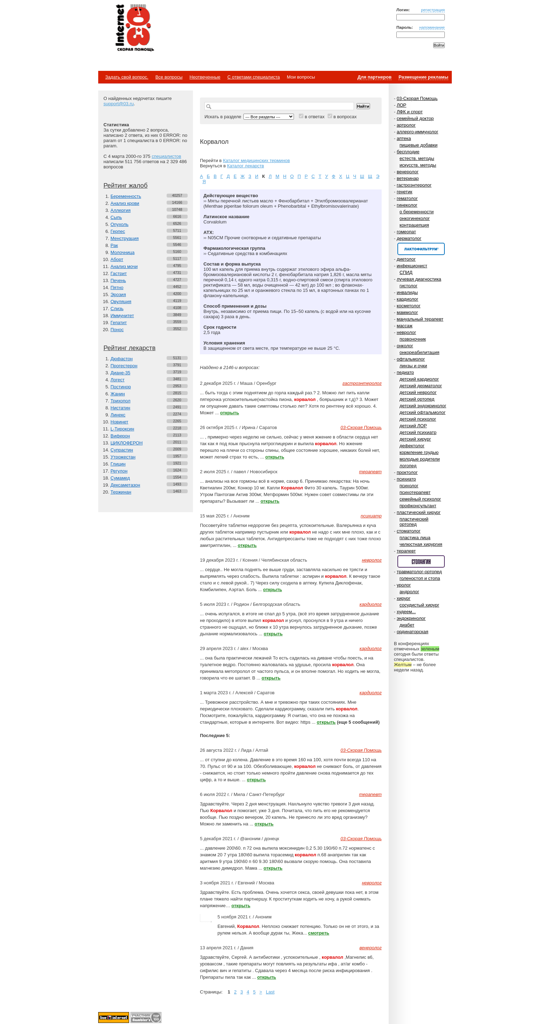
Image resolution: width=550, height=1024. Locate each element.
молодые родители (420, 459)
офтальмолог (411, 359)
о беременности (417, 211)
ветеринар (408, 178)
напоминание (432, 27)
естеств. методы (417, 158)
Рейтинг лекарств (129, 348)
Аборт (116, 259)
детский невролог (418, 392)
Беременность (125, 196)
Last (270, 992)
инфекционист (412, 265)
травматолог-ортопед (419, 571)
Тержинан (120, 492)
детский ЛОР (413, 425)
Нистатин (120, 407)
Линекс (118, 414)
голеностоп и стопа (420, 578)
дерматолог (409, 238)
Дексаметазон (125, 485)
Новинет (119, 421)
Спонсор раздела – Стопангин (421, 561)
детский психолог (418, 419)
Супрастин (121, 450)
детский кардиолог (419, 379)
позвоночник (413, 339)
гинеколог (407, 205)
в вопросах (344, 116)
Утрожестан (122, 457)
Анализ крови (124, 203)
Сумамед (120, 478)
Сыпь (116, 217)
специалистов (166, 156)
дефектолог (412, 445)
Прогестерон (124, 365)
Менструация (124, 238)
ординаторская (412, 631)
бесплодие (408, 151)
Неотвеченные (204, 77)
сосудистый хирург (419, 605)
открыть (229, 412)
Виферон (120, 436)
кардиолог (407, 299)
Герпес (117, 231)
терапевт (406, 551)
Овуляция (120, 301)
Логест (117, 379)
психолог (409, 485)
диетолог (406, 259)
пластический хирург (419, 512)
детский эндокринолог (423, 405)
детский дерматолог (421, 385)
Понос (116, 329)
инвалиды (407, 292)
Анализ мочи (124, 266)
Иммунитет (122, 315)
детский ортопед (417, 399)
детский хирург (415, 439)
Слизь (116, 308)
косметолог (409, 305)
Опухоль (119, 224)
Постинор (120, 386)
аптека (404, 138)
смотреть (318, 933)
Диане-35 (120, 372)
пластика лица (415, 537)
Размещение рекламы (423, 77)
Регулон (118, 471)
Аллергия (120, 210)
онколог (405, 345)
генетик (404, 191)
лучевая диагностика (419, 279)
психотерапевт (415, 492)
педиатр (405, 372)
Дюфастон (121, 358)
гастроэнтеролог (414, 185)
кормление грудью (419, 452)
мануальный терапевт (420, 319)
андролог (409, 591)
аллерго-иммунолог (417, 131)
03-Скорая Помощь (417, 98)
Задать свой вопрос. (126, 77)
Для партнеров (374, 77)
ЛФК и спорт (410, 111)
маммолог (407, 312)
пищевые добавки (418, 145)
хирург (403, 598)
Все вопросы (168, 77)
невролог (406, 332)
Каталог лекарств (245, 165)
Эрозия (118, 294)
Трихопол (120, 400)
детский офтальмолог (422, 412)
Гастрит (118, 273)
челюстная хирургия (421, 544)
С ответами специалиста (253, 77)
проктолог (407, 472)
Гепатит (118, 322)
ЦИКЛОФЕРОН (126, 443)
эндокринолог (411, 618)
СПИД (406, 272)
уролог (404, 585)
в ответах (315, 116)
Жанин (117, 393)
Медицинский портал (134, 28)
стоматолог (409, 531)
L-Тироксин (122, 428)
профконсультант (418, 505)
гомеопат (406, 231)
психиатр (406, 479)
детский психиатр (418, 432)
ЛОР (401, 105)
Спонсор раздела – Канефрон (421, 249)
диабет (407, 625)
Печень (118, 280)
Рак (114, 245)
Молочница (122, 252)
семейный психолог (420, 499)
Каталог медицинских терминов (256, 160)
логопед (408, 465)
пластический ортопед (414, 521)
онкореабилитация (420, 352)
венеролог (407, 171)
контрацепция (414, 225)
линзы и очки (413, 365)
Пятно (116, 287)
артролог (406, 125)
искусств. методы (418, 165)
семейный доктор (415, 118)
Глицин (118, 464)
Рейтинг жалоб (125, 185)
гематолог (407, 198)
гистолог (408, 285)
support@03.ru (118, 103)
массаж (404, 325)
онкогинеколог (415, 218)
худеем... (406, 611)
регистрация (433, 9)
